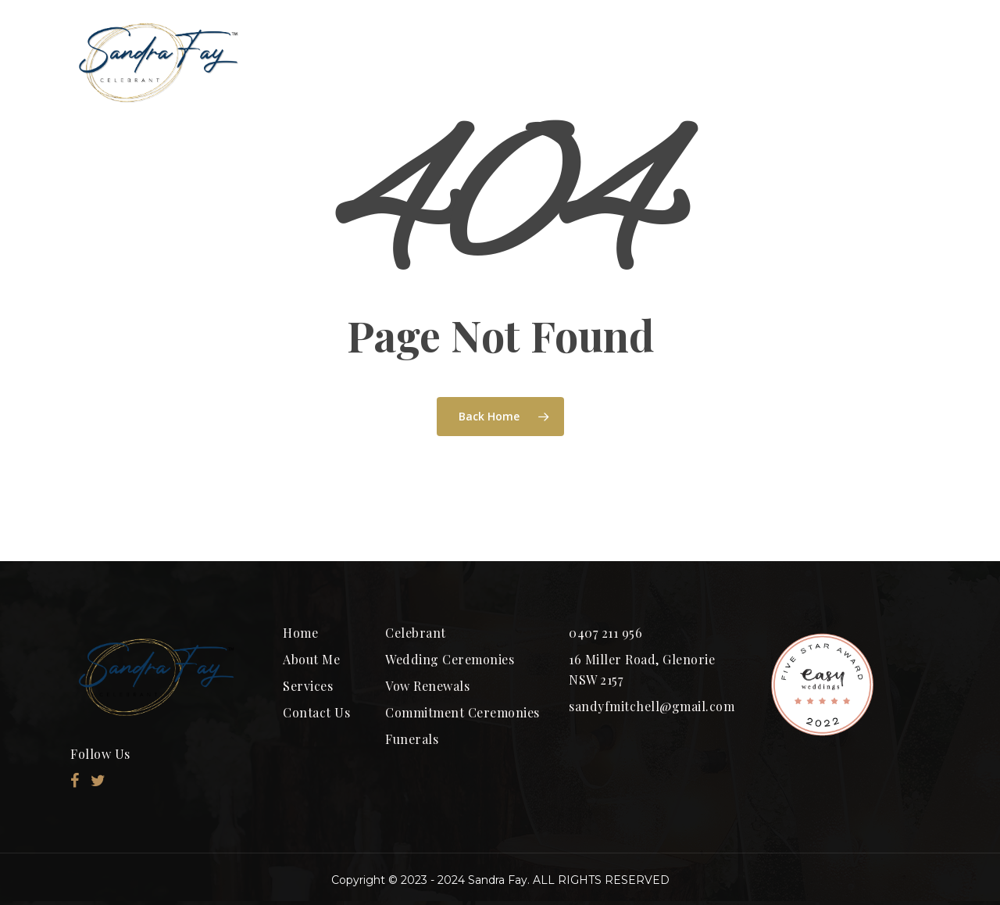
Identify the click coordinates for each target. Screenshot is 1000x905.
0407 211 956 (605, 632)
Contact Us (316, 712)
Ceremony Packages (560, 62)
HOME (318, 62)
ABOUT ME (430, 62)
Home (300, 632)
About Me (311, 659)
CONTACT (863, 62)
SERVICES (732, 62)
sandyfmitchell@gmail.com (651, 706)
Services (308, 686)
